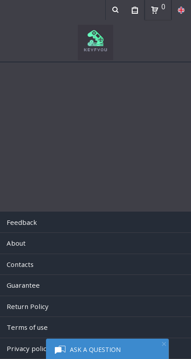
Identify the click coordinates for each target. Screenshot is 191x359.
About (16, 243)
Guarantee (23, 285)
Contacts (20, 264)
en (181, 10)
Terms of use (27, 327)
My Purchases (135, 11)
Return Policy (28, 306)
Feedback (22, 222)
